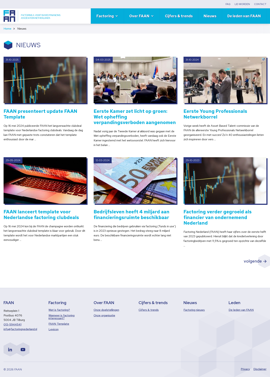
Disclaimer (259, 369)
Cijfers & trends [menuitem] (179, 16)
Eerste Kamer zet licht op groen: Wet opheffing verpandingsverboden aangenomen (135, 117)
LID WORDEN (242, 4)
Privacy (245, 369)
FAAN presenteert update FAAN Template (40, 114)
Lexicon (53, 329)
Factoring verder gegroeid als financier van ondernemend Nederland (218, 217)
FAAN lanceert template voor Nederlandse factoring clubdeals (41, 214)
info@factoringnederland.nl (20, 329)
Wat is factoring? (59, 310)
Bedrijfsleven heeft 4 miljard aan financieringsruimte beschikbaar (131, 214)
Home (7, 28)
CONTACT (260, 4)
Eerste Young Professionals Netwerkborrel (215, 114)
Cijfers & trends (149, 310)
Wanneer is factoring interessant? (62, 317)
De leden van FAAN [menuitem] (244, 16)
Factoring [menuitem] (105, 16)
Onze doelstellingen (106, 310)
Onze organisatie (104, 315)
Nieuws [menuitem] (209, 16)
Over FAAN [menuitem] (139, 16)
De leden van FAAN (241, 310)
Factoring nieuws (194, 310)
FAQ (228, 4)
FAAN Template (59, 323)
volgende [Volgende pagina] (252, 261)
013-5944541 (12, 324)
